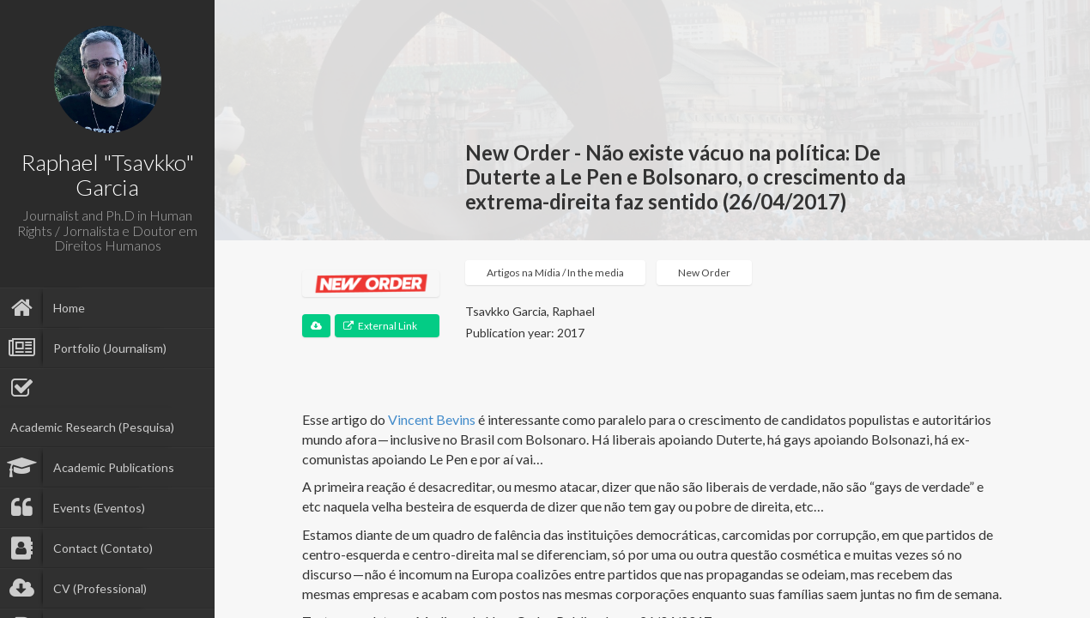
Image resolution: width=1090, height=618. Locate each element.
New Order (704, 272)
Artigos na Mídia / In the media (555, 272)
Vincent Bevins (431, 419)
